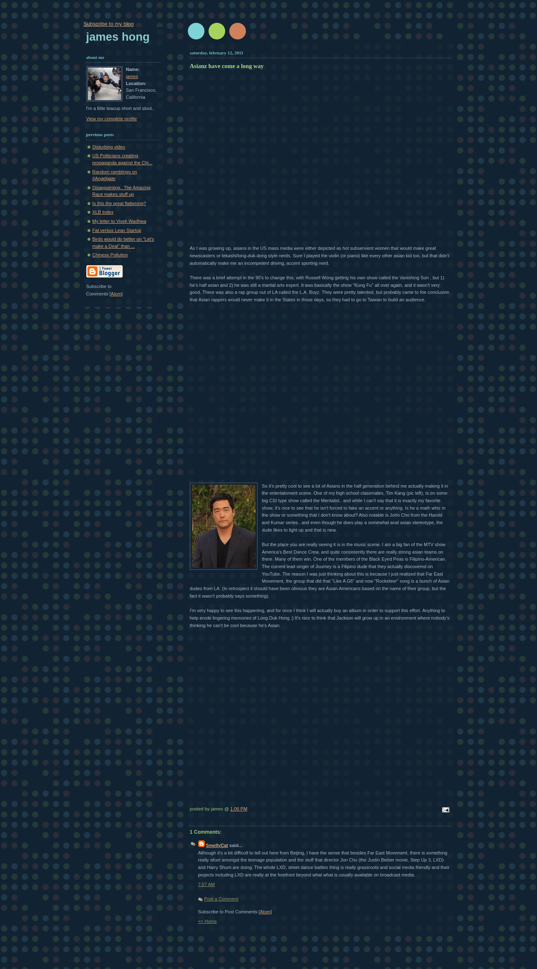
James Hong (118, 36)
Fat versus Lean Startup (116, 230)
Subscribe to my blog (108, 24)
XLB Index (103, 212)
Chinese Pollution (110, 254)
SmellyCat (217, 845)
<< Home (207, 921)
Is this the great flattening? (119, 203)
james (132, 76)
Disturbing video (108, 146)
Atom (265, 911)
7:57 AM (206, 884)
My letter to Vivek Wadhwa (119, 221)
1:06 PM (238, 808)
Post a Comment (221, 898)
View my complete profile (111, 118)
